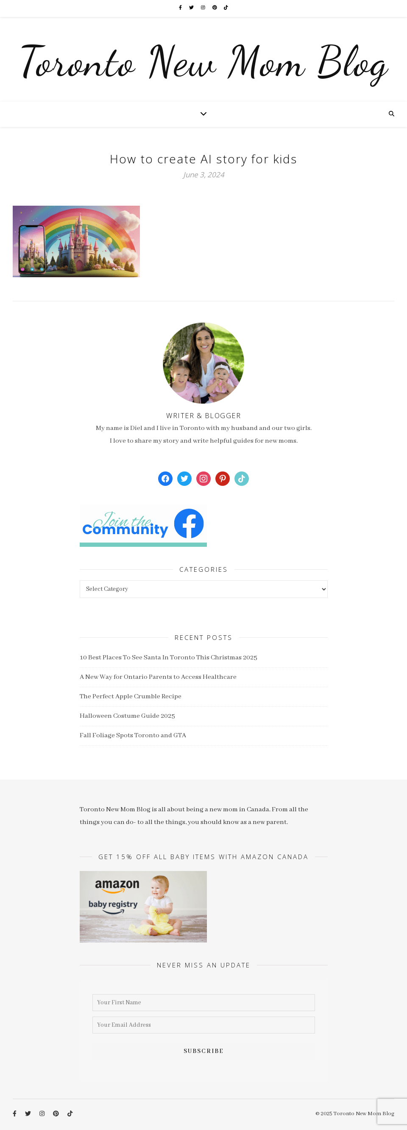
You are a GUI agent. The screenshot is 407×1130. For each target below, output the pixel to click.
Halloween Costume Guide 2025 (127, 716)
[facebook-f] (181, 8)
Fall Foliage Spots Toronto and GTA (133, 735)
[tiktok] (226, 8)
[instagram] (203, 8)
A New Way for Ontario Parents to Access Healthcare (158, 677)
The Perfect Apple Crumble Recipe (130, 696)
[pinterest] (215, 8)
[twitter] (192, 8)
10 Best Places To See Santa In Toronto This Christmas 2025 (168, 657)
